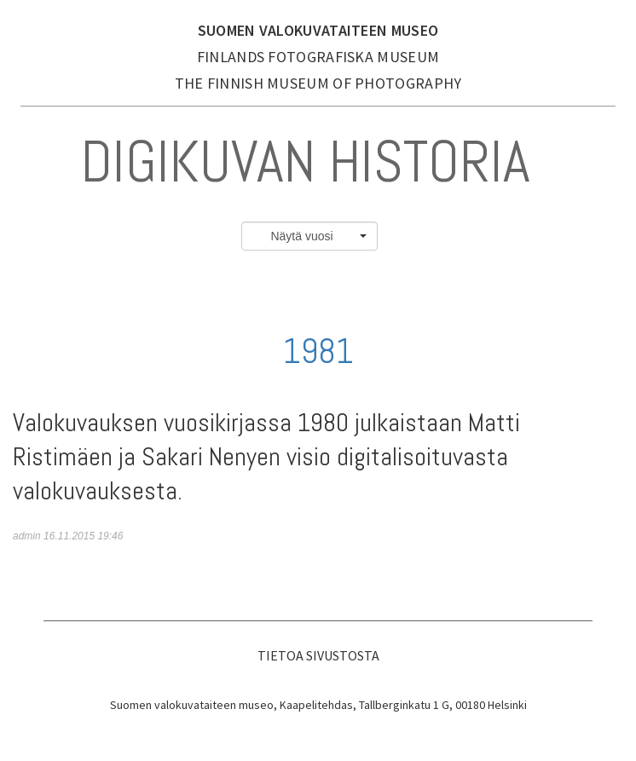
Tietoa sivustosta (318, 655)
